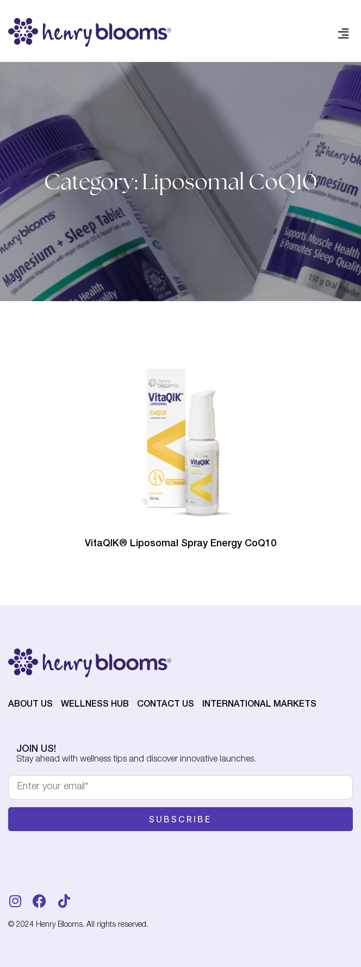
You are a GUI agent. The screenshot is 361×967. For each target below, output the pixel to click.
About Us (30, 705)
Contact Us (165, 705)
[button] (343, 34)
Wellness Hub (95, 705)
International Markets (259, 705)
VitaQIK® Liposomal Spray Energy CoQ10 (180, 544)
